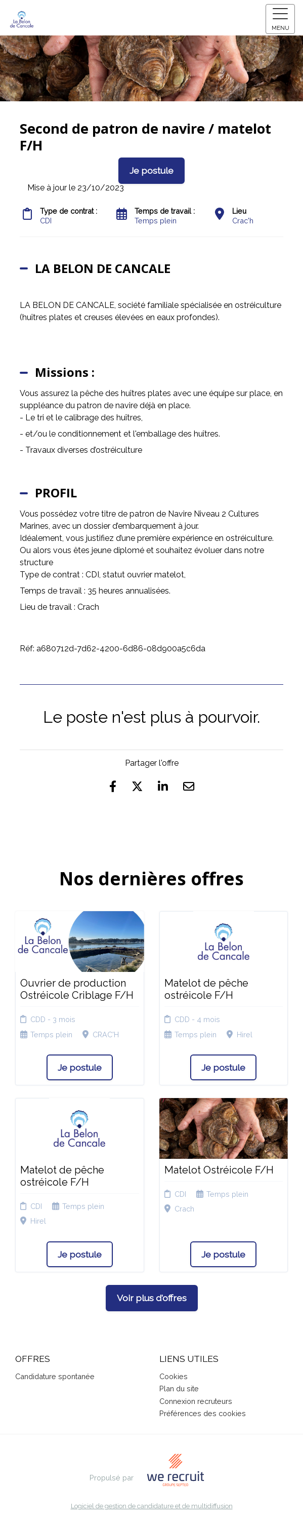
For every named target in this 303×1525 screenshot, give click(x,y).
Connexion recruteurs (195, 1401)
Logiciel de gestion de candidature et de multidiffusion (152, 1506)
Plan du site (179, 1388)
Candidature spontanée (55, 1376)
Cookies (173, 1376)
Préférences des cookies (202, 1413)
